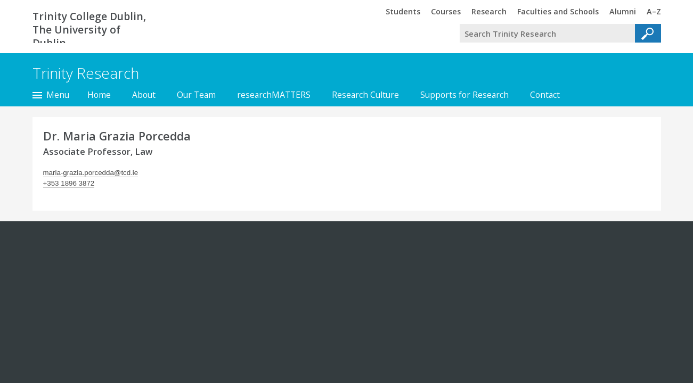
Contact (545, 95)
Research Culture (365, 95)
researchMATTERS (274, 95)
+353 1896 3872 (69, 183)
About (144, 95)
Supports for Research (464, 95)
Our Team (196, 95)
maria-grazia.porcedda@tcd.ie (90, 173)
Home (99, 95)
